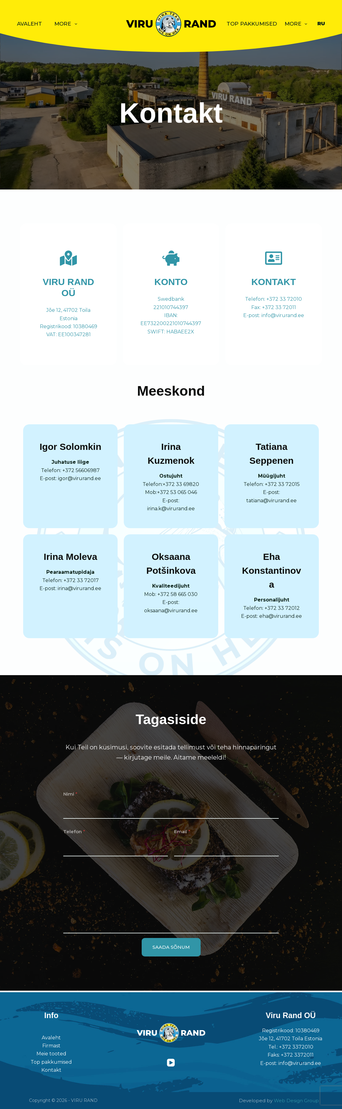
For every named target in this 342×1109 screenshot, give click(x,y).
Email (182, 833)
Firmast (51, 1046)
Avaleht (29, 24)
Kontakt (51, 1070)
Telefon (74, 833)
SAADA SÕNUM (171, 949)
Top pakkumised (252, 24)
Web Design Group (296, 1100)
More (66, 24)
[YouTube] (171, 1062)
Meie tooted (51, 1054)
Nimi (70, 795)
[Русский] (321, 24)
